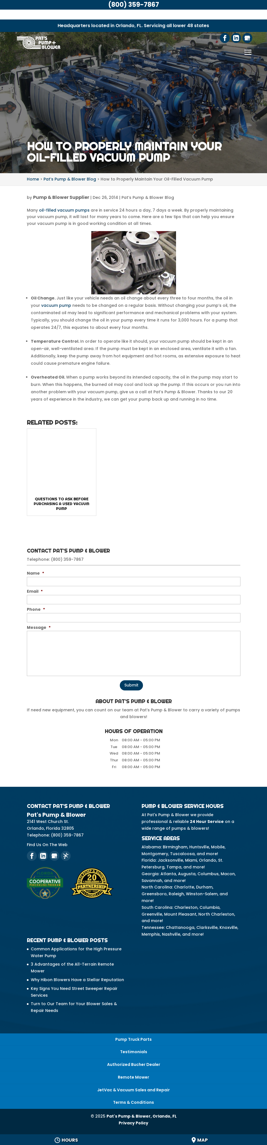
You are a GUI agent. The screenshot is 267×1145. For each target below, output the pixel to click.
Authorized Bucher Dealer (133, 1064)
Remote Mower (133, 1077)
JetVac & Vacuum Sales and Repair (133, 1090)
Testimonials (133, 1052)
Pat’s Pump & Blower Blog (147, 197)
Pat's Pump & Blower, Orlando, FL (142, 1116)
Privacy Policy (133, 1123)
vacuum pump (56, 305)
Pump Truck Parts (133, 1039)
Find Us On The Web (47, 845)
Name (35, 573)
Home (33, 179)
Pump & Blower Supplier (61, 197)
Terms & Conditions (133, 1102)
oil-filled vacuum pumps (64, 210)
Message (39, 627)
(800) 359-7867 (67, 559)
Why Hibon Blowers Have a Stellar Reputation (77, 980)
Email (35, 591)
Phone (36, 609)
